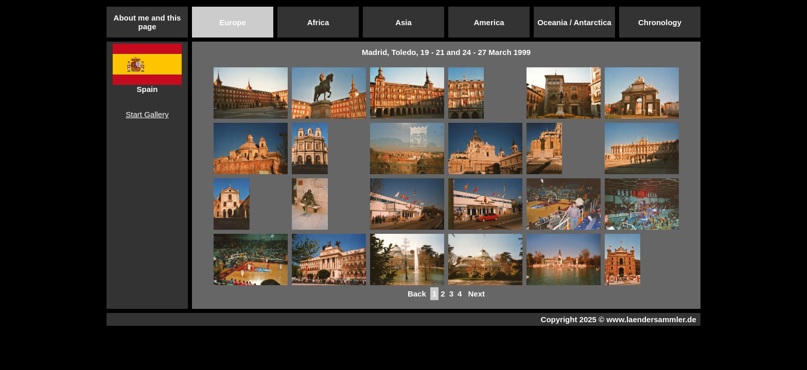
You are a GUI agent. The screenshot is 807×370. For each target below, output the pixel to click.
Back (417, 293)
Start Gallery (147, 114)
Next (476, 293)
